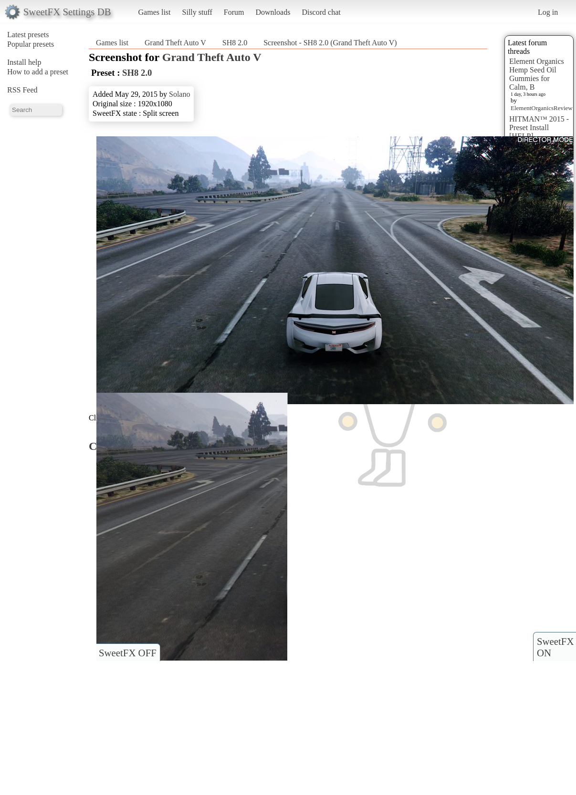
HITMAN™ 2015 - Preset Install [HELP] (539, 127)
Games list (154, 12)
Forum (234, 12)
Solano (179, 94)
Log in (548, 12)
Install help (24, 62)
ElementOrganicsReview (542, 108)
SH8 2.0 (234, 43)
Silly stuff (197, 12)
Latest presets (28, 35)
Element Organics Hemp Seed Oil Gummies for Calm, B (536, 74)
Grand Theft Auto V (175, 43)
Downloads (272, 12)
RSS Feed (22, 90)
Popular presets (30, 44)
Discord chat (321, 12)
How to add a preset (37, 72)
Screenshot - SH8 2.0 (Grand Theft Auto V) (330, 43)
